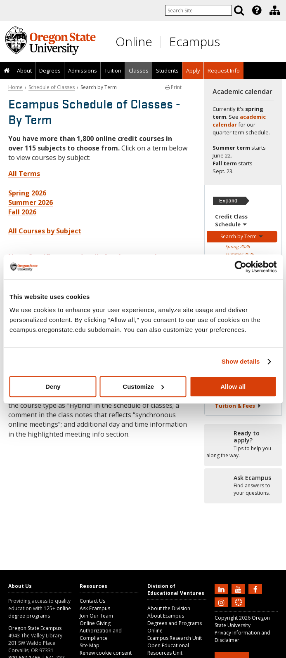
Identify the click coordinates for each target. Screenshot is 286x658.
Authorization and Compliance (101, 634)
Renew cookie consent (106, 652)
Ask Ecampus (95, 608)
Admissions (82, 70)
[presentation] (256, 10)
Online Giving (95, 623)
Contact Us (92, 600)
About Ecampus (165, 615)
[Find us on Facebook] (256, 589)
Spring (237, 246)
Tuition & (238, 405)
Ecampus (194, 41)
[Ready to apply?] (243, 444)
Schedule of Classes (51, 87)
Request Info (224, 70)
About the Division (168, 608)
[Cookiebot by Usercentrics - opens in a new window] (240, 267)
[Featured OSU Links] (256, 10)
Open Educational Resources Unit (168, 649)
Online (134, 41)
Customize (143, 386)
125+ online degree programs (39, 612)
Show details (241, 361)
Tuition (112, 70)
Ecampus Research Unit (174, 638)
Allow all (233, 386)
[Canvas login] (238, 609)
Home (15, 87)
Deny (53, 386)
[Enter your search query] (198, 10)
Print (173, 87)
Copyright (226, 617)
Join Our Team (96, 615)
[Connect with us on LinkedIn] (222, 589)
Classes (139, 70)
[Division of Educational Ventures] (275, 10)
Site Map (89, 645)
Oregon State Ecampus (34, 628)
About (24, 70)
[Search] (239, 10)
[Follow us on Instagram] (222, 602)
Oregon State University (242, 621)
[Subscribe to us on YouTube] (239, 589)
